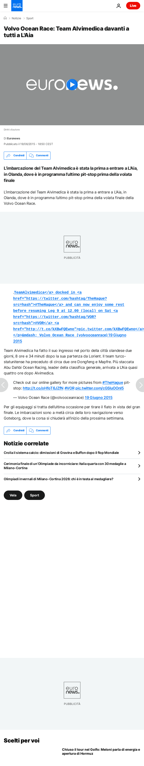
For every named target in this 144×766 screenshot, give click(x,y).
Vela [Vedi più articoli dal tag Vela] (13, 491)
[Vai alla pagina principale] (17, 5)
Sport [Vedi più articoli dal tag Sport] (34, 491)
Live (133, 6)
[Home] (5, 18)
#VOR (69, 384)
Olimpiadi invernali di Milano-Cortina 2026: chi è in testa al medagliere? (58, 475)
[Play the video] (72, 84)
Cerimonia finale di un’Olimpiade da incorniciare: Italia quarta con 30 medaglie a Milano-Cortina (65, 462)
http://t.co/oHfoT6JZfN (43, 384)
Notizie (16, 18)
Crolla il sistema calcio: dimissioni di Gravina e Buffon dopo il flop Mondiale (61, 449)
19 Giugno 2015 (99, 393)
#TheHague (112, 378)
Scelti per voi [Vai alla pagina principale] (21, 736)
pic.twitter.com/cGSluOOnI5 (99, 384)
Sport (29, 18)
